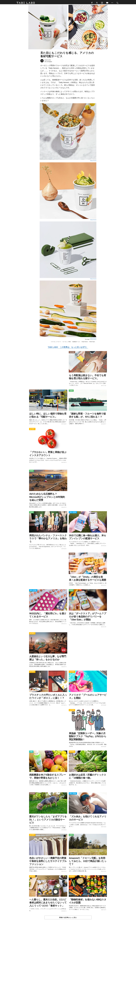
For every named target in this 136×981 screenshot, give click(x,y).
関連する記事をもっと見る (68, 918)
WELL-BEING (73, 513)
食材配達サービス (76, 342)
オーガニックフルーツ (56, 342)
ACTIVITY (32, 430)
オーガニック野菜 (67, 342)
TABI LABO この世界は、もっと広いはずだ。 (68, 348)
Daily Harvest (93, 340)
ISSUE (71, 391)
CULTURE (72, 353)
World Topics (92, 342)
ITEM (31, 752)
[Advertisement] (68, 955)
